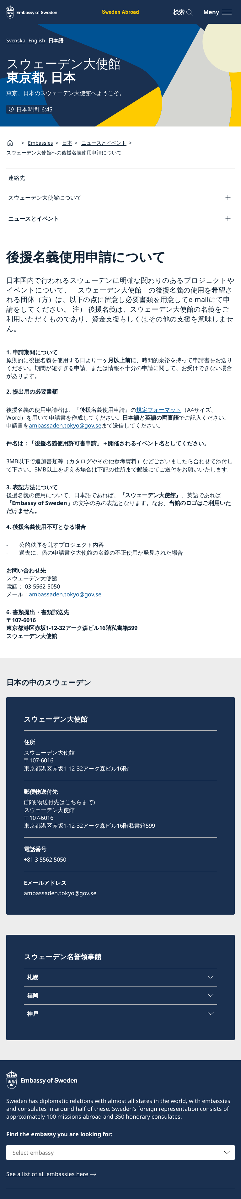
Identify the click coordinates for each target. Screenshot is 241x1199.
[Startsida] (12, 143)
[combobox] (120, 1152)
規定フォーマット (158, 409)
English (37, 40)
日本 (67, 142)
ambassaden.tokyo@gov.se (65, 425)
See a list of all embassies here (47, 1174)
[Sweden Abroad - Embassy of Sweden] (37, 12)
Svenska (15, 40)
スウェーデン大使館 (63, 70)
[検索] (185, 12)
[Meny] (221, 12)
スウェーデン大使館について (45, 197)
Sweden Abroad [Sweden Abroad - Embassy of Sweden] (120, 11)
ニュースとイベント (103, 142)
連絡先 (16, 177)
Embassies (40, 142)
